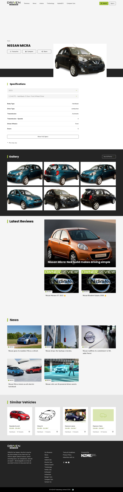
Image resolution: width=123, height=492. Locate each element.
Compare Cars (71, 3)
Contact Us (48, 482)
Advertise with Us (68, 457)
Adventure (48, 475)
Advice (42, 3)
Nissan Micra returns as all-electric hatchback (24, 374)
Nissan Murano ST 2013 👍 (56, 295)
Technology (50, 3)
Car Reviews (48, 452)
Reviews (27, 3)
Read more (19, 418)
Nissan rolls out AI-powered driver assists (61, 384)
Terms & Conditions (69, 452)
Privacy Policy (67, 455)
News (34, 3)
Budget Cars (48, 477)
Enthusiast (48, 472)
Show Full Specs (43, 137)
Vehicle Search (49, 465)
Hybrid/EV (60, 3)
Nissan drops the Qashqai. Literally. (59, 351)
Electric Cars (48, 462)
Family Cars (48, 470)
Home (8, 41)
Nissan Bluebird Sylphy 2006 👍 (94, 295)
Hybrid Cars (48, 460)
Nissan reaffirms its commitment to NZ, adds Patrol (98, 340)
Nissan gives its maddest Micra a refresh (23, 351)
